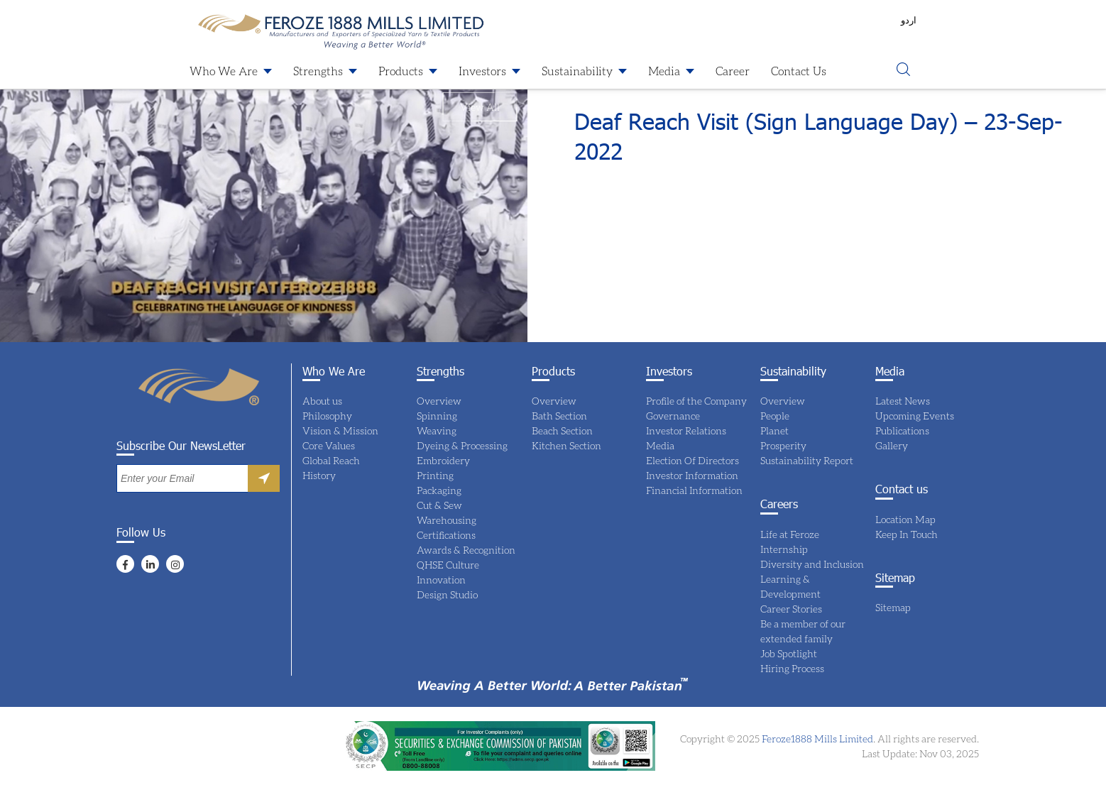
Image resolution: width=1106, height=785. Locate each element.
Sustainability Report (806, 460)
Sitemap (893, 607)
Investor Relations (686, 430)
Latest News (902, 401)
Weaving (436, 430)
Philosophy (327, 416)
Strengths (318, 70)
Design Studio (447, 594)
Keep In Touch (906, 534)
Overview (439, 401)
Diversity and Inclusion (812, 564)
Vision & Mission (340, 430)
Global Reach (331, 460)
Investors (482, 70)
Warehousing (446, 520)
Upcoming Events (914, 416)
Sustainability (577, 70)
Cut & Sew (439, 505)
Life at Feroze (789, 534)
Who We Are (224, 70)
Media (664, 70)
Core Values (328, 445)
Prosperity (783, 445)
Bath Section (559, 416)
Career (733, 70)
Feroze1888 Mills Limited (816, 738)
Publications (902, 430)
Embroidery (443, 460)
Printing (435, 475)
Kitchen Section (566, 445)
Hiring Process (792, 668)
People (774, 416)
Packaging (439, 490)
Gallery (891, 445)
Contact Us (798, 70)
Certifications (446, 535)
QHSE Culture (448, 565)
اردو (908, 20)
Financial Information (694, 490)
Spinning (437, 416)
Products (400, 70)
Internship (784, 549)
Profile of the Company (696, 401)
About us (322, 401)
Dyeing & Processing (462, 445)
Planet (774, 430)
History (319, 475)
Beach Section (562, 430)
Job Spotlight (788, 653)
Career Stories (791, 609)
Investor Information (692, 475)
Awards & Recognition (466, 550)
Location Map (905, 519)
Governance (673, 416)
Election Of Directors (692, 460)
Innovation (441, 579)
